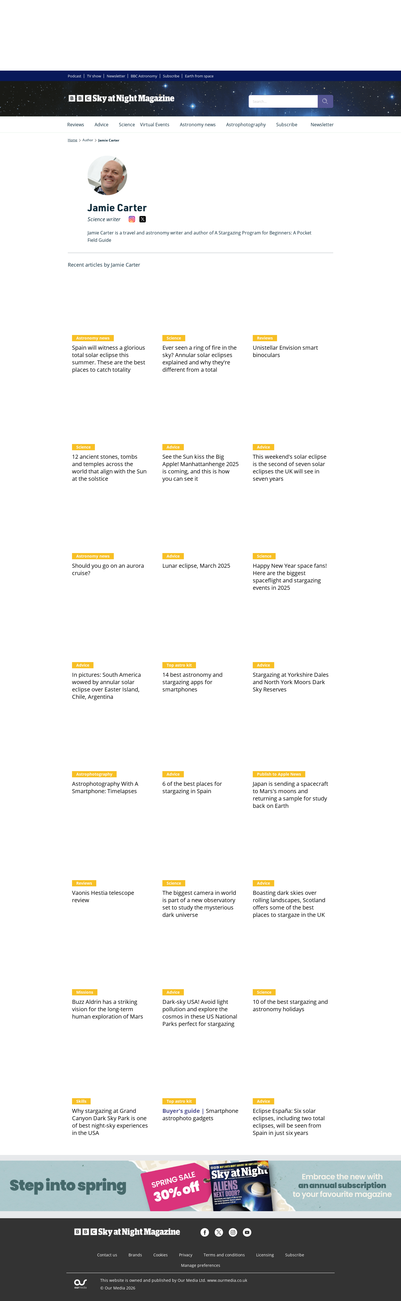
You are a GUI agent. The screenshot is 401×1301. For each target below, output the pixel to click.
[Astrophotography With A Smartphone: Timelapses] (110, 738)
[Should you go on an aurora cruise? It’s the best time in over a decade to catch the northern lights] (110, 520)
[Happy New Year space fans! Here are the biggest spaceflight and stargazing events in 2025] (291, 520)
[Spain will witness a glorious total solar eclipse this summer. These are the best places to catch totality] (110, 302)
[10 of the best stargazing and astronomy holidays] (291, 956)
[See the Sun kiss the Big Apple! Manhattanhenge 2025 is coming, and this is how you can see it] (200, 411)
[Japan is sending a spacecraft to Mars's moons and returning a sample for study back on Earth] (291, 738)
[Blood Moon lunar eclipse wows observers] (200, 520)
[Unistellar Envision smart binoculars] (291, 302)
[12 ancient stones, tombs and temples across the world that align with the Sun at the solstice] (110, 411)
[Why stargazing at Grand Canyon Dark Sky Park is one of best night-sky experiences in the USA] (110, 1065)
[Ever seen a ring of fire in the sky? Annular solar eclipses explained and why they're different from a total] (200, 302)
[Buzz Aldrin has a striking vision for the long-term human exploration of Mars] (110, 956)
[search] (325, 101)
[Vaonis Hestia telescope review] (110, 847)
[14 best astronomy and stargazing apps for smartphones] (200, 629)
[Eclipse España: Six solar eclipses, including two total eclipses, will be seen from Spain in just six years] (291, 1065)
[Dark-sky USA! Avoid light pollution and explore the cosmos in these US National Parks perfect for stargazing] (200, 956)
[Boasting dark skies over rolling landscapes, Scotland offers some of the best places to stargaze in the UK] (291, 847)
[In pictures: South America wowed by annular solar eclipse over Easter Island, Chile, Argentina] (110, 629)
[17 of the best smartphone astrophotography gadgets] (200, 1065)
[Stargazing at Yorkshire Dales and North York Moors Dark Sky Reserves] (291, 629)
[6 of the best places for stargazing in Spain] (200, 738)
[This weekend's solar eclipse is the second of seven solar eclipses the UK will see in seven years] (291, 411)
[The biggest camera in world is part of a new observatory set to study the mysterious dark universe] (200, 847)
